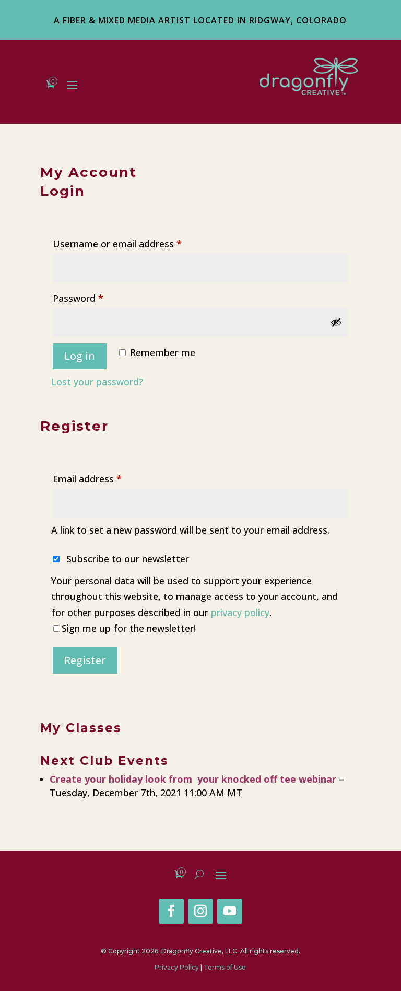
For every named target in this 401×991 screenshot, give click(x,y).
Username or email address (136, 242)
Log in (79, 356)
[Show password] (336, 322)
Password (97, 296)
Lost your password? (97, 381)
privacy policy (240, 612)
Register (85, 660)
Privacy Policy (177, 967)
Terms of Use (225, 967)
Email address (106, 477)
